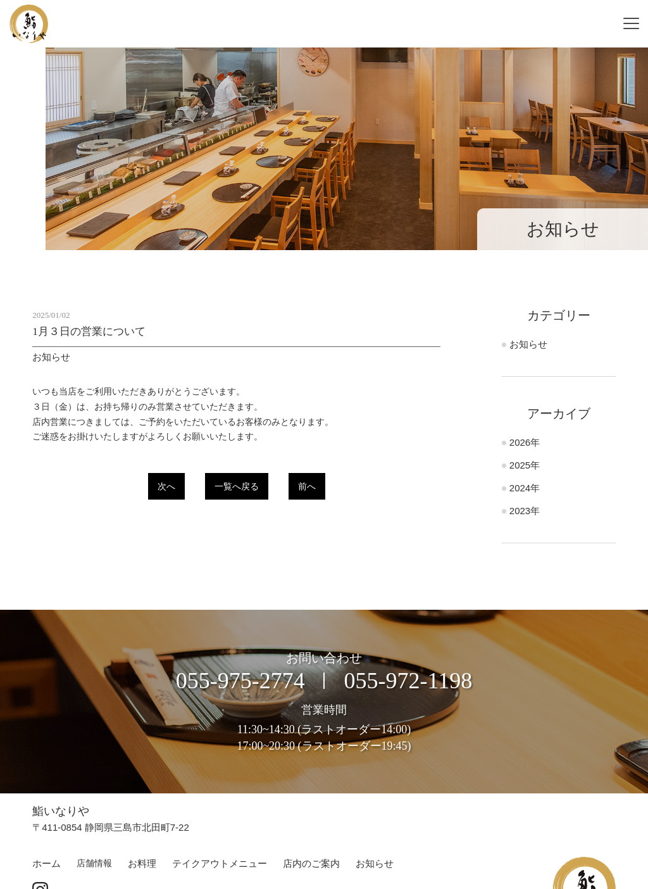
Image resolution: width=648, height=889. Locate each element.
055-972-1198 (408, 680)
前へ (307, 486)
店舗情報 (94, 863)
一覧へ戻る (237, 486)
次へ (166, 486)
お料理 (142, 863)
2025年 (524, 465)
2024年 (524, 487)
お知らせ (528, 344)
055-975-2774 (240, 680)
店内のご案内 (311, 863)
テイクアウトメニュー (219, 863)
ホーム (46, 863)
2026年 (524, 442)
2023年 (524, 510)
